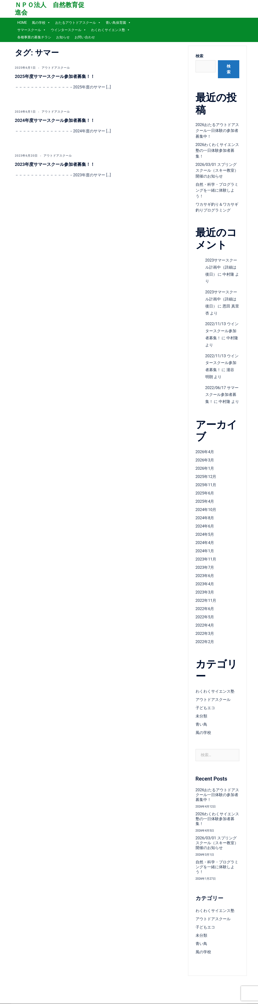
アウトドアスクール (56, 67)
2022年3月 (205, 633)
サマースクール (31, 30)
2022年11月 (206, 600)
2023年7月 (205, 567)
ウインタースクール (68, 30)
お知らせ (63, 37)
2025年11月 (206, 485)
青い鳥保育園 (118, 22)
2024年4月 (205, 542)
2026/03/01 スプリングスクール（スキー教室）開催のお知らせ (217, 170)
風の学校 (41, 22)
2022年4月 (205, 625)
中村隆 (228, 274)
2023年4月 (205, 584)
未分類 (201, 716)
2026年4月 (205, 452)
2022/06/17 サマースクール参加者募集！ (222, 394)
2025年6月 (205, 493)
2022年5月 (205, 617)
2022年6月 (205, 608)
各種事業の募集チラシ (34, 37)
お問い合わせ (85, 37)
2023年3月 (205, 592)
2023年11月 (206, 559)
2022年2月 (205, 641)
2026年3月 (205, 460)
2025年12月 (206, 476)
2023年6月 (205, 575)
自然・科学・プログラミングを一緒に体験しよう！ (217, 190)
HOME (22, 23)
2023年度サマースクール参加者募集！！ (55, 164)
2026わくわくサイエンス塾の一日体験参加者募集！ (217, 150)
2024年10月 (206, 509)
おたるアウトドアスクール (78, 22)
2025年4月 (205, 501)
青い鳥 (201, 724)
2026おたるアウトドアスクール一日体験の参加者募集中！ (217, 130)
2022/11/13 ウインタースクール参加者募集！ (222, 331)
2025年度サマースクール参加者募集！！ (55, 76)
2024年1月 (205, 551)
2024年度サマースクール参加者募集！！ (55, 120)
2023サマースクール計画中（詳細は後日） (221, 267)
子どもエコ (205, 708)
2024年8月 (205, 518)
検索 (199, 56)
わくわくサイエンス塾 (110, 30)
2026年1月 (205, 468)
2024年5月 (205, 534)
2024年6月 (205, 526)
